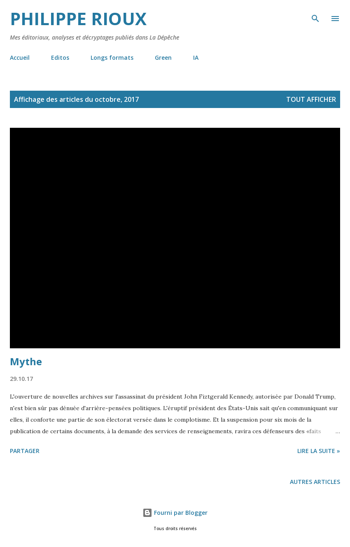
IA (195, 57)
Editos (60, 57)
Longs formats (112, 57)
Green (163, 57)
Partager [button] (25, 451)
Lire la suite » (318, 451)
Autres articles (315, 482)
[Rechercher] (315, 15)
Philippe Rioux (78, 18)
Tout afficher (311, 99)
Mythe (26, 361)
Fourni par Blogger (175, 512)
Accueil (20, 57)
